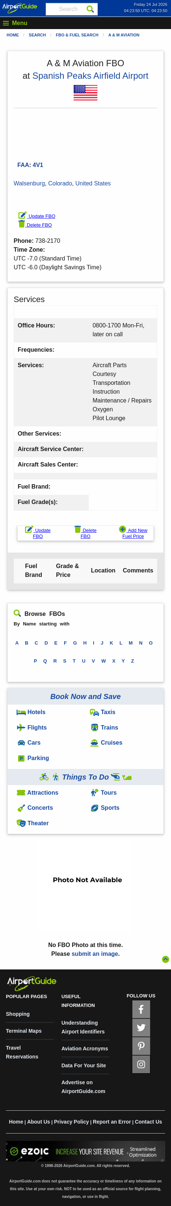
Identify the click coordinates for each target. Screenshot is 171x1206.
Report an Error (112, 1122)
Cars (29, 742)
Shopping (18, 1014)
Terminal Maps (24, 1031)
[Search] (90, 9)
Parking (33, 758)
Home (13, 35)
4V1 (38, 165)
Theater (33, 823)
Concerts (35, 808)
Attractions (37, 793)
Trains (104, 727)
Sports (104, 808)
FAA (23, 165)
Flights (32, 727)
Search (37, 35)
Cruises (106, 742)
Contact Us (148, 1122)
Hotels (31, 712)
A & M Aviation (123, 35)
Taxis (102, 712)
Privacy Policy (71, 1122)
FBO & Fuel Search (77, 35)
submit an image (94, 954)
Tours (103, 793)
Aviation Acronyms (85, 1048)
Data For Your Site (84, 1065)
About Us (38, 1122)
